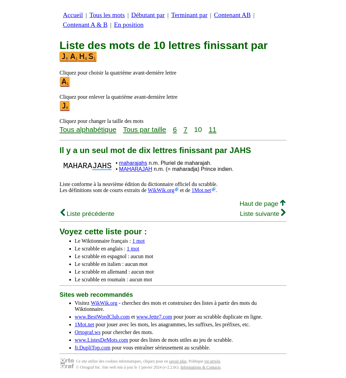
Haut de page (262, 203)
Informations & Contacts (201, 367)
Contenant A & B (85, 24)
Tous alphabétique (88, 129)
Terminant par (189, 14)
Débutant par (148, 14)
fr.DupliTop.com (92, 347)
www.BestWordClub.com (102, 317)
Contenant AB (232, 14)
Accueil (73, 14)
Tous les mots (107, 14)
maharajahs (133, 163)
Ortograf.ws (88, 332)
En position (129, 24)
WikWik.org (161, 190)
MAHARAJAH (135, 169)
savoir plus (178, 361)
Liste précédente (87, 213)
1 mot (138, 241)
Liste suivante (262, 213)
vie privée (212, 361)
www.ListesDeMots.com (101, 340)
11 (212, 129)
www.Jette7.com (154, 317)
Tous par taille (144, 129)
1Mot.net (201, 190)
